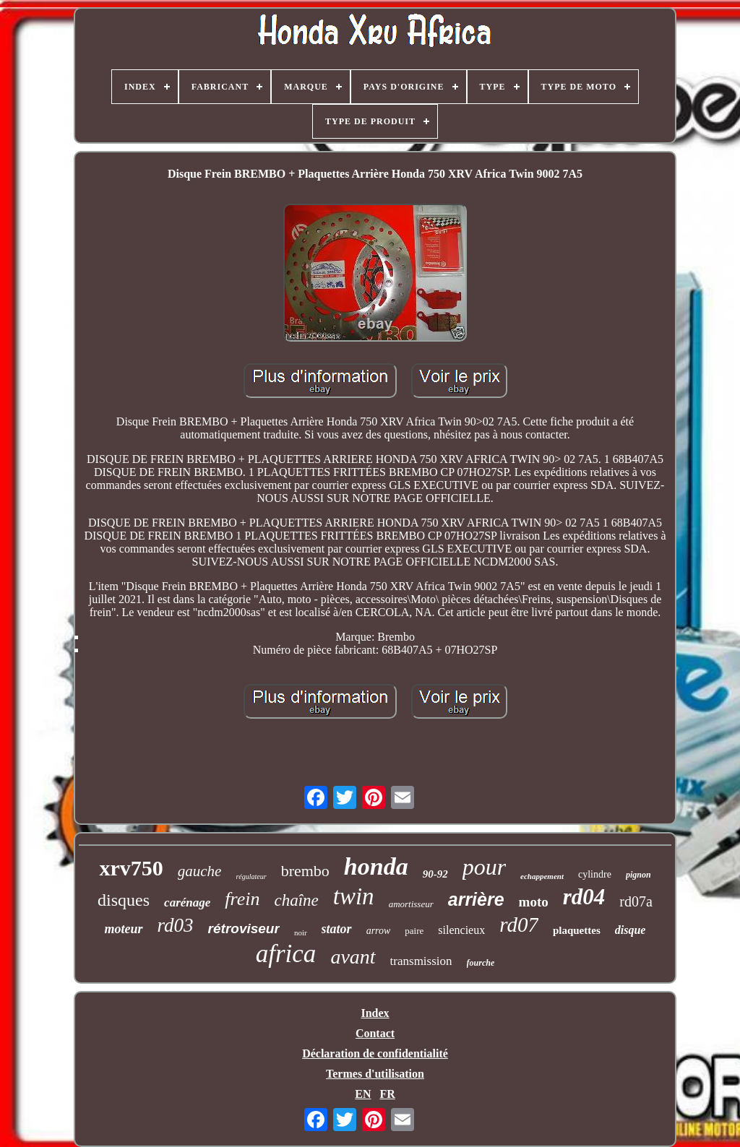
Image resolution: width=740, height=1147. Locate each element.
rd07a (636, 901)
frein (242, 898)
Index (375, 1013)
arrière (476, 899)
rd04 (584, 896)
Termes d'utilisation (375, 1074)
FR (387, 1094)
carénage (187, 902)
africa (286, 954)
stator (337, 929)
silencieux (461, 930)
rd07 (518, 924)
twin (353, 896)
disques (124, 900)
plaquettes (577, 930)
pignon (638, 875)
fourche (481, 963)
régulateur (251, 876)
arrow (378, 930)
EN (363, 1094)
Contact (375, 1033)
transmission (421, 961)
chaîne (296, 900)
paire (414, 930)
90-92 (435, 874)
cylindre (594, 874)
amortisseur (411, 904)
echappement (542, 876)
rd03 (176, 925)
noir (300, 932)
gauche (200, 871)
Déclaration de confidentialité (375, 1053)
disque (630, 930)
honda (376, 866)
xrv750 (131, 868)
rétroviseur (244, 928)
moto (533, 901)
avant (352, 956)
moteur (124, 929)
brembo (305, 871)
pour (484, 867)
